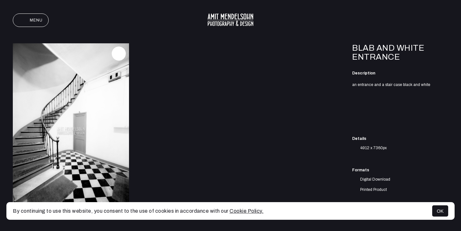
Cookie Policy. (246, 211)
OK (440, 211)
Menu (31, 20)
